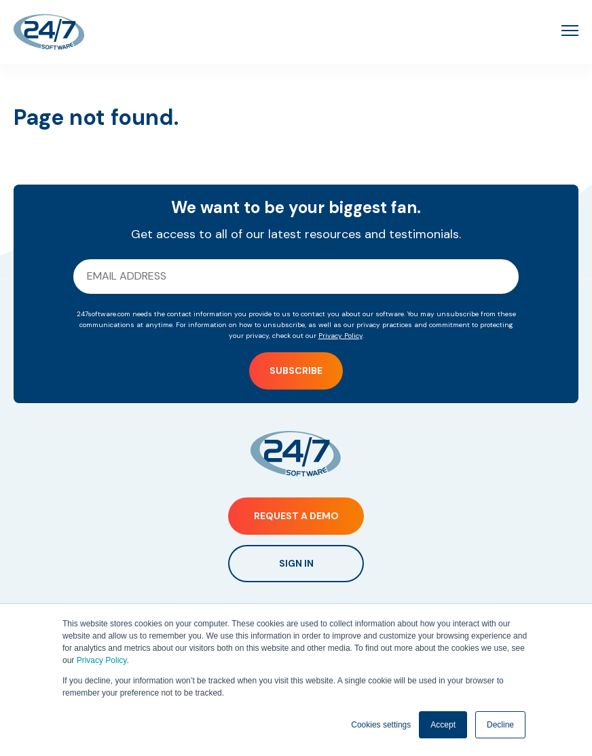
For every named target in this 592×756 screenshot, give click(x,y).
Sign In (296, 563)
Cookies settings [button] (381, 725)
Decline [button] (500, 725)
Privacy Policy (102, 660)
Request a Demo (296, 516)
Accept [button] (443, 725)
